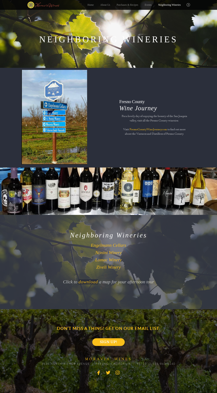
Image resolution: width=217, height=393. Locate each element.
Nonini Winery (108, 252)
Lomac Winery (108, 259)
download (88, 281)
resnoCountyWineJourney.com (149, 130)
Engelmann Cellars (108, 245)
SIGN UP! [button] (108, 342)
